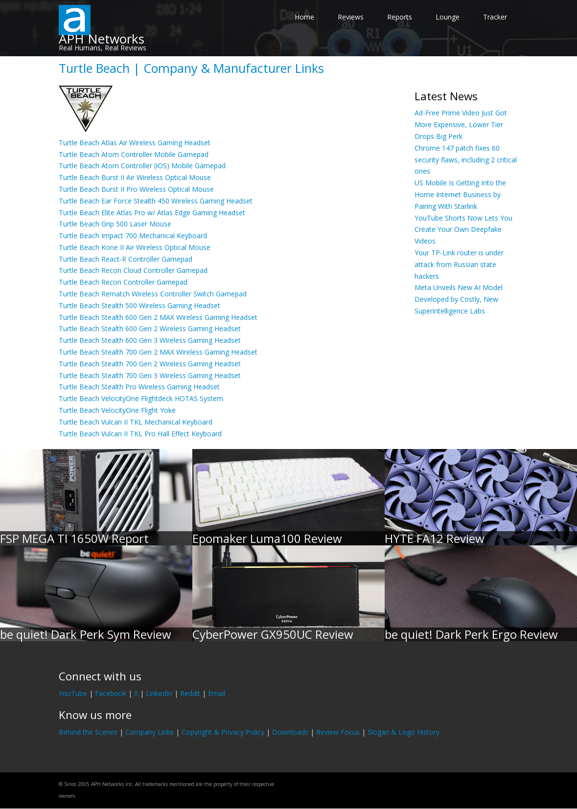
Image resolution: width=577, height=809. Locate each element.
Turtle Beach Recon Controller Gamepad (123, 282)
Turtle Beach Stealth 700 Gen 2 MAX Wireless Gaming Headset (158, 352)
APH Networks (101, 38)
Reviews (351, 17)
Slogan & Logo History (403, 732)
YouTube (73, 693)
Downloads (290, 732)
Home (304, 17)
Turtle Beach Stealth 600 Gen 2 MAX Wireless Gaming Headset (158, 317)
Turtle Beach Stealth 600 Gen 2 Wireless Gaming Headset (150, 328)
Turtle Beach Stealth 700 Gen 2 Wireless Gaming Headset (150, 363)
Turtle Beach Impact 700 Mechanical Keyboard (133, 235)
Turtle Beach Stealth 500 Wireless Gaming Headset (139, 305)
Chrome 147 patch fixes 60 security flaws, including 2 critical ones (466, 159)
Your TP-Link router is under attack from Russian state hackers (459, 264)
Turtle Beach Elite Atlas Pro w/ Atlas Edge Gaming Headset (152, 212)
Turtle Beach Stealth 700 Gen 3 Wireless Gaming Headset (150, 375)
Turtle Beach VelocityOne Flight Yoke (117, 410)
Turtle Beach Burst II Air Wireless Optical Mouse (135, 177)
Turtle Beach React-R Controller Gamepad (125, 259)
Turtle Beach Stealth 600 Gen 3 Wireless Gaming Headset (150, 340)
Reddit (190, 693)
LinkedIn (159, 693)
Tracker (495, 17)
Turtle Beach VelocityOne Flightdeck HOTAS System (141, 398)
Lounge (448, 17)
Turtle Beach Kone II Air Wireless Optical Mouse (134, 247)
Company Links (149, 732)
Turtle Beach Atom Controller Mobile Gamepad (133, 154)
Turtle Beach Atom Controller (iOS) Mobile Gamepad (142, 165)
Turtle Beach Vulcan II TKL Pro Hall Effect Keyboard (140, 433)
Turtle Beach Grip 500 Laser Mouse (115, 223)
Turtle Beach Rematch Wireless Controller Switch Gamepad (153, 293)
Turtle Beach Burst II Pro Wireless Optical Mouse (136, 189)
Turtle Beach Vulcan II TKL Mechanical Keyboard (135, 422)
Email (216, 693)
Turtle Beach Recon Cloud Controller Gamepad (133, 270)
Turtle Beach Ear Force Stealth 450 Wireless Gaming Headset (156, 200)
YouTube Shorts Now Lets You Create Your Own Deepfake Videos (463, 229)
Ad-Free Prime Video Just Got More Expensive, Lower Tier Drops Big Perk (461, 124)
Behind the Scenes (88, 732)
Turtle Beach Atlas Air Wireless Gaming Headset (134, 142)
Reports (399, 17)
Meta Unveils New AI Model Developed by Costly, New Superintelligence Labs (459, 299)
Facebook (110, 693)
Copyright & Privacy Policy (223, 732)
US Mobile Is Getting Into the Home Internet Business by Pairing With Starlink (460, 194)
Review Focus (338, 732)
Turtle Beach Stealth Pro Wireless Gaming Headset (139, 386)
